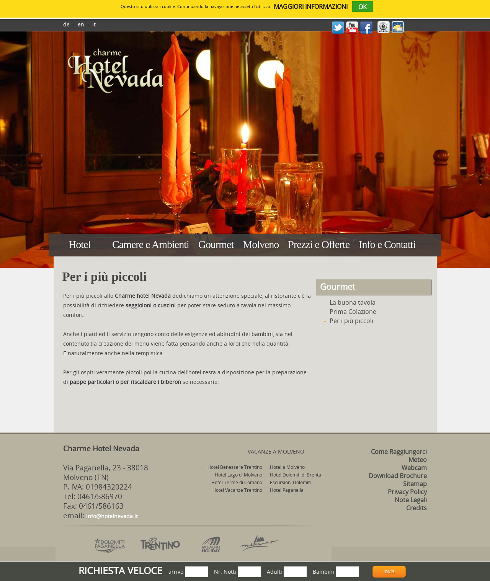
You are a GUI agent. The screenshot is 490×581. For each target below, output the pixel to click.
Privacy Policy (407, 492)
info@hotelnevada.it (112, 516)
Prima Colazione (349, 311)
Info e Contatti (387, 244)
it (94, 24)
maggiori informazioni (311, 6)
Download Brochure (398, 476)
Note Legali (411, 500)
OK (362, 7)
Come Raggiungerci (399, 451)
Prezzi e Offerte (319, 244)
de (66, 24)
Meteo (417, 459)
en (81, 24)
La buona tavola (349, 302)
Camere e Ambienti (150, 244)
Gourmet (216, 244)
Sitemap (415, 484)
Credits (416, 508)
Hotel (79, 244)
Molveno (261, 244)
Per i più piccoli (347, 321)
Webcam (414, 467)
